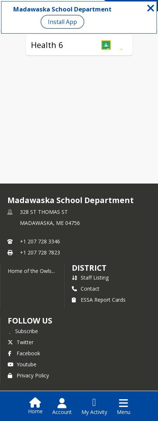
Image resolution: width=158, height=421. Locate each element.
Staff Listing (90, 277)
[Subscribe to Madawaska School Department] (23, 331)
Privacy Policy (28, 375)
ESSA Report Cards (99, 299)
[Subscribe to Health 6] (121, 45)
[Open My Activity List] (94, 406)
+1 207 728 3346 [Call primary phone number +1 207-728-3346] (40, 241)
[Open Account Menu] (62, 406)
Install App (62, 22)
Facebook (24, 353)
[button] (106, 45)
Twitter (21, 342)
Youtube (22, 364)
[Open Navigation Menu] (123, 406)
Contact (85, 288)
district (89, 268)
